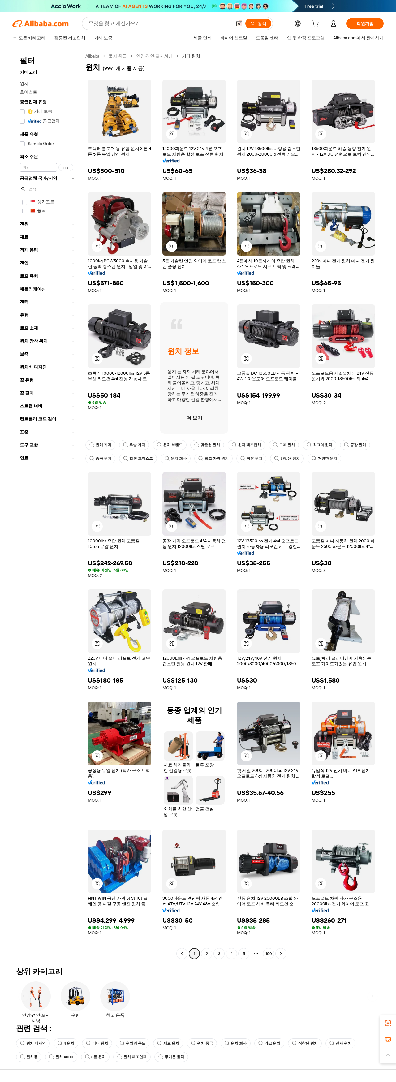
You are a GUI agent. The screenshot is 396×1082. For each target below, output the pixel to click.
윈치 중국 (202, 1043)
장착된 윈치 (305, 1043)
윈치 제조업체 (246, 444)
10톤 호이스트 (138, 458)
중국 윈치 (100, 458)
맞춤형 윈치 (207, 444)
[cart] (316, 24)
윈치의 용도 (133, 1043)
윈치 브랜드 (170, 444)
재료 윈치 (168, 1043)
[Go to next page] (280, 953)
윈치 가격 (100, 444)
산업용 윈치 (287, 458)
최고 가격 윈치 (213, 458)
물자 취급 (119, 55)
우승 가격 (134, 444)
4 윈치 (66, 1043)
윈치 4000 (61, 1056)
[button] (171, 134)
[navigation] (47, 506)
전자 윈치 (341, 1043)
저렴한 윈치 (324, 458)
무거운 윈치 (171, 1056)
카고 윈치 (270, 1043)
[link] (388, 1023)
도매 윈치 (284, 444)
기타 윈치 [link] (193, 55)
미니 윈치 (97, 1043)
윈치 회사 (176, 458)
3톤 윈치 (95, 1056)
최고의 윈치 (319, 444)
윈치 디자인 (33, 1043)
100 (268, 953)
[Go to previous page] (181, 953)
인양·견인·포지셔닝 (156, 55)
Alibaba (93, 55)
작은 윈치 (251, 458)
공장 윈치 (355, 444)
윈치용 (28, 1056)
